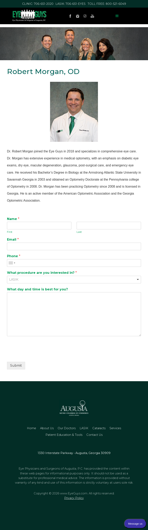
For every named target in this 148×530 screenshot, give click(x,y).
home (31, 428)
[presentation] (37, 355)
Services (115, 428)
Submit (16, 365)
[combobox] (11, 263)
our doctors (67, 428)
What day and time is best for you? (37, 289)
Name (13, 219)
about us (47, 428)
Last (79, 231)
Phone (13, 256)
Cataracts (99, 428)
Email (13, 239)
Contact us (94, 434)
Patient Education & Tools (63, 434)
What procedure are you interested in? (42, 273)
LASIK (84, 428)
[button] (117, 16)
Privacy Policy (74, 498)
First (9, 231)
